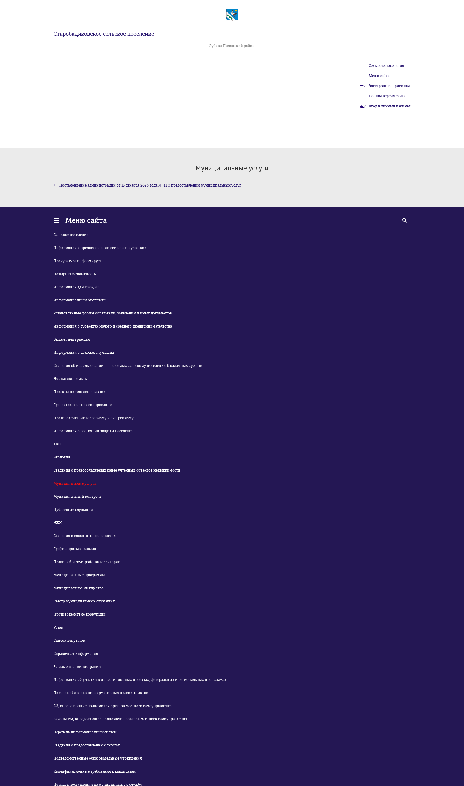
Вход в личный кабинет (389, 106)
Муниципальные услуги (75, 483)
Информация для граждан (77, 287)
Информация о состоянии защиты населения (94, 431)
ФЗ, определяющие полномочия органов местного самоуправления (113, 706)
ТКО (57, 444)
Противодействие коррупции (80, 614)
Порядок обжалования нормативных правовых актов (101, 693)
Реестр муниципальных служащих (84, 601)
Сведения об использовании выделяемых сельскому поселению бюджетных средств (128, 366)
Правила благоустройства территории (87, 562)
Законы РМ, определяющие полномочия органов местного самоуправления (120, 719)
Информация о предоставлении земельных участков (100, 248)
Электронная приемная (389, 86)
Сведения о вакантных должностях (85, 536)
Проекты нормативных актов (79, 392)
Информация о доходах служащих (84, 352)
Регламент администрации (77, 667)
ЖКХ (58, 523)
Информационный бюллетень (80, 300)
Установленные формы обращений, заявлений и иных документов (113, 313)
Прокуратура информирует (77, 261)
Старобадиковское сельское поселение (104, 34)
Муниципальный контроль (77, 496)
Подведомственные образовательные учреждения (98, 758)
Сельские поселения (386, 66)
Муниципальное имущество (79, 588)
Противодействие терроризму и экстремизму (94, 418)
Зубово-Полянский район (232, 46)
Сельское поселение (71, 235)
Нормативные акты (71, 379)
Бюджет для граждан (72, 339)
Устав (58, 627)
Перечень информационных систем (85, 732)
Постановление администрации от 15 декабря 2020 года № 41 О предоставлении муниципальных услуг (150, 185)
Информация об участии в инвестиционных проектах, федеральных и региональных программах (140, 680)
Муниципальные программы (79, 575)
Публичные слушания (73, 510)
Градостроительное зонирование (83, 405)
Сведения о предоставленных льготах (87, 745)
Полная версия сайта (387, 96)
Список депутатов (69, 640)
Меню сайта (379, 76)
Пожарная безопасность (75, 274)
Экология (62, 457)
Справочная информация (76, 654)
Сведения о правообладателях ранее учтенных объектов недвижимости (117, 470)
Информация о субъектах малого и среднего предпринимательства (113, 326)
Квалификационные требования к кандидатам (95, 771)
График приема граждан (75, 549)
